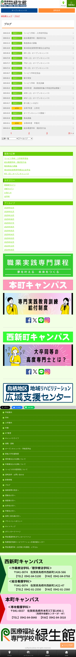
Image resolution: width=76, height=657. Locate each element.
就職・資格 (9, 443)
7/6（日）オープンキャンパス (36, 68)
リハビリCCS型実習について (16, 469)
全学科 (7, 196)
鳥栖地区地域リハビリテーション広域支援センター (25, 542)
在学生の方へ (10, 506)
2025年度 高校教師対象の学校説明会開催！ (42, 88)
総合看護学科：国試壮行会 (35, 38)
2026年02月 (9, 208)
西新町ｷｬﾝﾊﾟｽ (9, 185)
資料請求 (56, 10)
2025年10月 (9, 215)
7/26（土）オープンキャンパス (37, 58)
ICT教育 (8, 433)
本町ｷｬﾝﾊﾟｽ (8, 189)
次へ (70, 133)
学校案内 (8, 412)
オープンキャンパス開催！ (35, 113)
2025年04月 (9, 234)
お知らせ (8, 193)
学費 (7, 428)
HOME (66, 655)
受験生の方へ (10, 495)
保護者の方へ (10, 501)
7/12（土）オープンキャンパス (37, 63)
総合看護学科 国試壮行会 (35, 128)
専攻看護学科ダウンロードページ (18, 537)
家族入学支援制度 (12, 454)
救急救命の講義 (30, 43)
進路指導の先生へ (12, 490)
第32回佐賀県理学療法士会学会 (37, 48)
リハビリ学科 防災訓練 (34, 83)
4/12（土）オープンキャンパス (37, 98)
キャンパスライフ (12, 438)
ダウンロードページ (13, 532)
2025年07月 (9, 223)
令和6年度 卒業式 (32, 123)
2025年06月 (9, 227)
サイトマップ (10, 526)
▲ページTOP (67, 645)
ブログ (7, 485)
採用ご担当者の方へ (13, 516)
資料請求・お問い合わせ (14, 475)
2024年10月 (9, 246)
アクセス (63, 5)
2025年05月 (9, 231)
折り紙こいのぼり (31, 103)
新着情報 (8, 480)
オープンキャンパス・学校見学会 (18, 449)
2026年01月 (9, 212)
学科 (7, 418)
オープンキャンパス (19, 10)
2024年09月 (9, 250)
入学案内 (8, 423)
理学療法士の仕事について (15, 459)
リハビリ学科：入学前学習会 (36, 33)
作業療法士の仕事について (15, 464)
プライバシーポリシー (13, 521)
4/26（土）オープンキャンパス (37, 93)
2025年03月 (9, 238)
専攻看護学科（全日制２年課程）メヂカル (21, 547)
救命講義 (27, 118)
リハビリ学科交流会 (32, 73)
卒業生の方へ (10, 511)
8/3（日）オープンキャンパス (36, 53)
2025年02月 (9, 242)
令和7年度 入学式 (32, 108)
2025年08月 (9, 219)
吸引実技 (27, 78)
